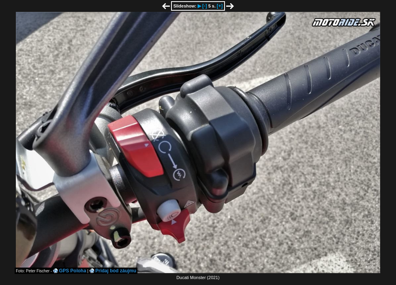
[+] (220, 6)
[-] (204, 6)
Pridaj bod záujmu (115, 271)
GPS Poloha (72, 271)
